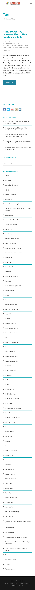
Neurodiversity (10, 422)
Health (24, 47)
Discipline (8, 257)
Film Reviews (9, 300)
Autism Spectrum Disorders (14, 220)
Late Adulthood (10, 347)
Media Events (9, 389)
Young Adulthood (10, 569)
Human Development (12, 328)
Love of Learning (10, 370)
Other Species (9, 432)
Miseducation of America (13, 408)
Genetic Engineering (11, 309)
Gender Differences (11, 304)
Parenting (21, 49)
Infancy (7, 337)
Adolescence (9, 180)
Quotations (9, 460)
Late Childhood (10, 352)
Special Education (11, 497)
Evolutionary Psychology (13, 286)
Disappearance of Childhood (14, 253)
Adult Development (11, 185)
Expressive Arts (10, 290)
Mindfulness (9, 403)
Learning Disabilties (10, 49)
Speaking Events (10, 493)
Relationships (9, 469)
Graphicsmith (17, 585)
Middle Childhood (10, 394)
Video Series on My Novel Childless (16, 537)
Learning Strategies (11, 361)
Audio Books (9, 215)
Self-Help (8, 483)
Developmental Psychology (14, 248)
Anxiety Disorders (11, 194)
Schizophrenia (10, 474)
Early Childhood (10, 267)
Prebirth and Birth (11, 450)
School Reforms (10, 479)
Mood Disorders (10, 413)
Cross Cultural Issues (12, 239)
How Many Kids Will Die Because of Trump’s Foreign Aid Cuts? (16, 135)
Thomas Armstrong (12, 43)
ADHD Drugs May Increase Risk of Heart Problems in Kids (16, 34)
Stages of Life (9, 507)
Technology (9, 516)
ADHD (7, 175)
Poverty (7, 446)
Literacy (8, 366)
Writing (7, 564)
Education (18, 47)
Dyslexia (8, 262)
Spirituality (9, 502)
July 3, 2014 (9, 41)
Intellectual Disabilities (13, 342)
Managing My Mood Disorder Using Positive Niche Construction (16, 129)
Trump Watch (9, 528)
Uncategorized (10, 532)
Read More (9, 82)
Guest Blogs (9, 314)
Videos (7, 555)
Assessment (9, 199)
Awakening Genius (11, 224)
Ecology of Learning (11, 276)
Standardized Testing (12, 512)
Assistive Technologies (12, 204)
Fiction (7, 295)
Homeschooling (10, 323)
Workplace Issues (10, 559)
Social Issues (9, 488)
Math (7, 380)
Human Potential (11, 333)
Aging (7, 190)
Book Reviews (9, 229)
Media (7, 384)
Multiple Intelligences (12, 417)
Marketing (8, 375)
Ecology (8, 271)
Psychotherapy (10, 455)
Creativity (8, 234)
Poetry (7, 441)
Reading (8, 464)
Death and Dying (10, 243)
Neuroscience (9, 427)
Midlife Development (12, 399)
